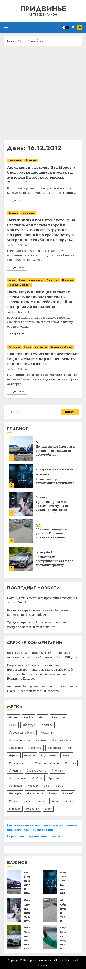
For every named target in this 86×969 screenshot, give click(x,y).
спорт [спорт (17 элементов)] (48, 809)
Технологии (42, 474)
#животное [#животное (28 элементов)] (16, 748)
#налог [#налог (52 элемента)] (66, 755)
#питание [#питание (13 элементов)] (15, 771)
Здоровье (41, 497)
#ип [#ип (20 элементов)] (69, 748)
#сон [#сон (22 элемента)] (47, 786)
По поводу (53, 280)
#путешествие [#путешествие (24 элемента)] (17, 778)
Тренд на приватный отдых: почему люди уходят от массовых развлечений (52, 508)
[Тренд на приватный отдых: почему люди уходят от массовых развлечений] (21, 504)
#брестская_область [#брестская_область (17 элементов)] (22, 733)
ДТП (38, 524)
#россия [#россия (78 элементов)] (53, 778)
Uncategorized (44, 552)
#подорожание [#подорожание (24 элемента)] (36, 771)
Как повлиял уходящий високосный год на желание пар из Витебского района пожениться (43, 359)
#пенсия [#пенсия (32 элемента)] (70, 763)
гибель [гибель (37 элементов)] (68, 801)
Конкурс (13, 213)
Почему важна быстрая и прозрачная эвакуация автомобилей (55, 450)
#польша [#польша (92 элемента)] (57, 771)
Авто (38, 442)
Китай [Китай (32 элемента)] (55, 801)
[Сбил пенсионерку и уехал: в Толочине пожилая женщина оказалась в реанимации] (21, 531)
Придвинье (43, 9)
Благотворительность (31, 280)
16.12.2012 (17, 182)
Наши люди (15, 160)
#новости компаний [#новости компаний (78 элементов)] (47, 763)
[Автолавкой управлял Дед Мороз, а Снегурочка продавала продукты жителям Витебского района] (43, 160)
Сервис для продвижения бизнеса (33, 836)
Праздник (31, 160)
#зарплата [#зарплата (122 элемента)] (35, 748)
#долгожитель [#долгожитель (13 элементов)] (61, 740)
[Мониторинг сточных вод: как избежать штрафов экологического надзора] (50, 937)
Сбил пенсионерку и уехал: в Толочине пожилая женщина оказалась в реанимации (55, 535)
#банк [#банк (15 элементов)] (13, 725)
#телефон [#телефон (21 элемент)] (15, 793)
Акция (12, 280)
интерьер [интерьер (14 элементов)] (15, 809)
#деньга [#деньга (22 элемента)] (41, 740)
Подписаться (79, 27)
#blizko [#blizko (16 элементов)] (13, 717)
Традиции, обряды (19, 284)
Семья (27, 347)
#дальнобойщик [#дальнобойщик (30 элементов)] (19, 740)
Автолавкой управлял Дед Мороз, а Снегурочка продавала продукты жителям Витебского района (41, 172)
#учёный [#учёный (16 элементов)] (68, 793)
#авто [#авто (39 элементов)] (42, 717)
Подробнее (17, 200)
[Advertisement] (43, 92)
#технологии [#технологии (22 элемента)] (35, 793)
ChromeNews (62, 960)
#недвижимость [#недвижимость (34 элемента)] (19, 763)
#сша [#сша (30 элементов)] (59, 786)
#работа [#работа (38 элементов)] (37, 778)
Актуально (14, 347)
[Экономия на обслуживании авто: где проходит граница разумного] (21, 559)
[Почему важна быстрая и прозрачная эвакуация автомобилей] (21, 448)
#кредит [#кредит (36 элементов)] (29, 755)
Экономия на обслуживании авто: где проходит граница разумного (54, 563)
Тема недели (66, 469)
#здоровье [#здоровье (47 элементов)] (54, 748)
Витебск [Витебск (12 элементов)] (41, 801)
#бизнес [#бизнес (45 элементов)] (47, 725)
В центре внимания (47, 469)
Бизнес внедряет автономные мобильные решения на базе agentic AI (37, 612)
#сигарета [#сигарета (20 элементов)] (15, 786)
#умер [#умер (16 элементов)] (53, 793)
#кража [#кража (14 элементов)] (14, 755)
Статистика (41, 347)
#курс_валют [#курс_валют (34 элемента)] (49, 755)
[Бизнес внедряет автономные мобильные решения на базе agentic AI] (21, 476)
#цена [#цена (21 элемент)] (13, 801)
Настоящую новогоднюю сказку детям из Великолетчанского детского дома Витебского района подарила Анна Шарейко (40, 299)
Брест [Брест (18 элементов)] (26, 801)
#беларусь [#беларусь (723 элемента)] (29, 725)
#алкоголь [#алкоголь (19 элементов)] (58, 717)
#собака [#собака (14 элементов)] (33, 786)
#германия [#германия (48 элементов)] (47, 733)
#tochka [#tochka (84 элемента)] (28, 717)
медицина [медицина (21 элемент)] (32, 809)
